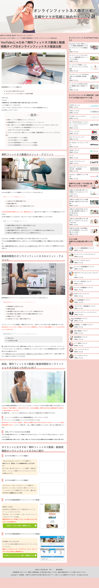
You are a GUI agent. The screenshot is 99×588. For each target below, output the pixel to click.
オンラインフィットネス (24, 35)
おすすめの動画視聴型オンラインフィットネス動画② (23, 145)
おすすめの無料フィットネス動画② (18, 140)
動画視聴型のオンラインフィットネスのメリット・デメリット (25, 122)
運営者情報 (59, 569)
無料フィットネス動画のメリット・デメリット (21, 120)
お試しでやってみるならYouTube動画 (18, 130)
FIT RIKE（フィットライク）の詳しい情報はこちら (19, 555)
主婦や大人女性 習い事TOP (8, 35)
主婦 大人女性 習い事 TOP (43, 569)
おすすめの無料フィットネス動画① (18, 137)
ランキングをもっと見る (91, 101)
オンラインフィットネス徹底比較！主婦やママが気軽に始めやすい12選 (84, 96)
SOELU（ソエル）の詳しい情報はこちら (19, 526)
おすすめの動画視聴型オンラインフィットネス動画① (23, 142)
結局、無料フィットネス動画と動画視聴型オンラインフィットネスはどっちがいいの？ (33, 125)
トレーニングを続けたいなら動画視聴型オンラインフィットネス (26, 127)
